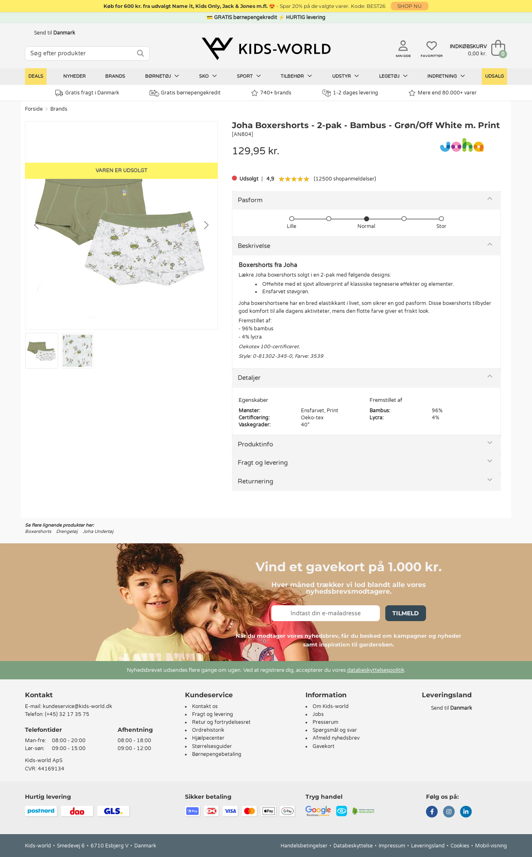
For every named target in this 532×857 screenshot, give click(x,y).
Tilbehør (296, 76)
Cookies (460, 846)
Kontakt (39, 695)
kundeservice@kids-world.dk (77, 706)
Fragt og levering (263, 462)
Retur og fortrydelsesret (221, 722)
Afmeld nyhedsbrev (336, 738)
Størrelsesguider (212, 746)
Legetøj (393, 76)
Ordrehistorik (208, 730)
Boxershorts (38, 531)
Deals (35, 76)
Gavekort (324, 746)
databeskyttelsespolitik (375, 670)
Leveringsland (428, 846)
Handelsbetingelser (304, 846)
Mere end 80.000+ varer (443, 93)
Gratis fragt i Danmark (87, 93)
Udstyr (345, 76)
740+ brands (271, 93)
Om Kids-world (331, 706)
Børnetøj (162, 76)
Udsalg (494, 76)
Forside (34, 109)
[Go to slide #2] (77, 351)
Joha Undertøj (98, 531)
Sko (208, 76)
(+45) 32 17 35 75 (67, 714)
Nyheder (74, 76)
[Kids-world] (266, 48)
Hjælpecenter (208, 738)
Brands (115, 76)
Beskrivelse (254, 246)
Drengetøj (67, 531)
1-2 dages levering (350, 93)
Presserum (325, 722)
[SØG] (140, 53)
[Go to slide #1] (41, 351)
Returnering (255, 481)
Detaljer (249, 377)
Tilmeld (405, 613)
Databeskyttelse (353, 846)
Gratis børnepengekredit (185, 93)
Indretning (446, 76)
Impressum (392, 846)
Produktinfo (255, 444)
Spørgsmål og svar (335, 730)
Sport (249, 76)
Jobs (318, 714)
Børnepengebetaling (216, 754)
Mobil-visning (491, 846)
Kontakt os (205, 706)
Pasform (250, 200)
